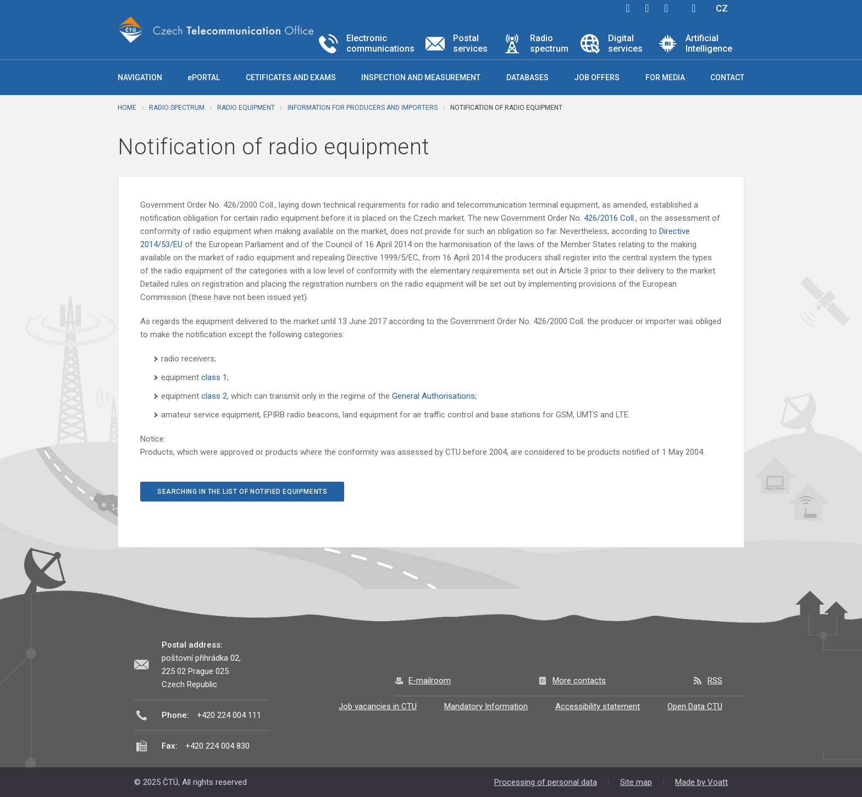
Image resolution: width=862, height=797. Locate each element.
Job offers (597, 77)
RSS (715, 680)
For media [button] (665, 77)
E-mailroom (429, 680)
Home (127, 108)
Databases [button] (527, 77)
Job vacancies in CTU (378, 706)
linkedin (666, 8)
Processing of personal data (545, 782)
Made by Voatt (701, 782)
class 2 (214, 396)
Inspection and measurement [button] (420, 77)
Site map (636, 782)
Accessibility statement (597, 706)
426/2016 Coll (609, 218)
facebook (627, 8)
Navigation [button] (140, 77)
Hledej (693, 8)
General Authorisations (433, 396)
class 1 (214, 377)
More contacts (579, 680)
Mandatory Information (486, 706)
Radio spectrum (177, 108)
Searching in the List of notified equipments (242, 491)
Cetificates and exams (291, 77)
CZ (722, 8)
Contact (727, 77)
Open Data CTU (694, 706)
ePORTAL (203, 77)
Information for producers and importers (363, 108)
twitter (647, 8)
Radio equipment (246, 108)
